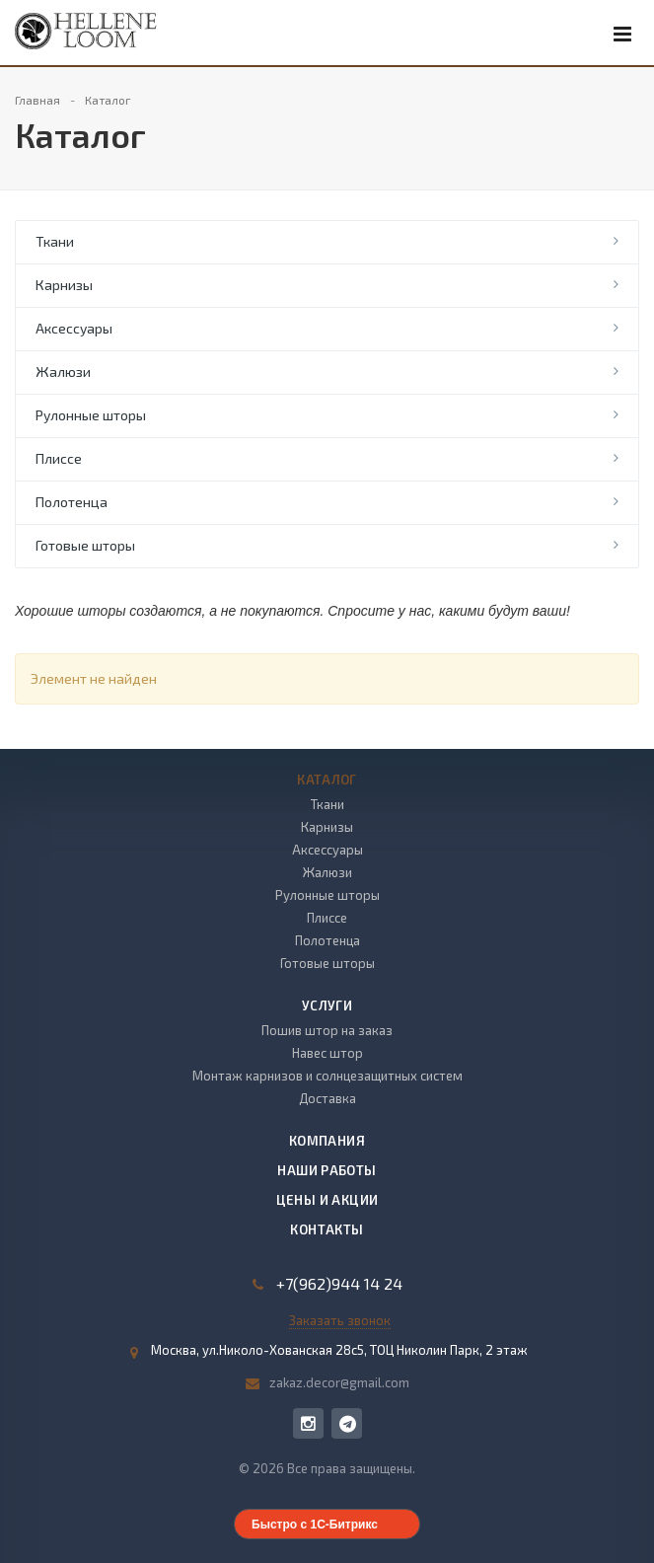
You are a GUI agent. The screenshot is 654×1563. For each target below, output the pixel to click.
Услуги (327, 1005)
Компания (327, 1141)
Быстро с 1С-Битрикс (315, 1524)
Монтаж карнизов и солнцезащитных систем (327, 1075)
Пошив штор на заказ (327, 1030)
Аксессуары (74, 328)
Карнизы (64, 284)
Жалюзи (63, 371)
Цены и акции (327, 1200)
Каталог (327, 779)
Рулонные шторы (91, 415)
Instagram (308, 1423)
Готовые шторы (85, 545)
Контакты (326, 1229)
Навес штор (327, 1053)
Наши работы (326, 1170)
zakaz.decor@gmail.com (339, 1382)
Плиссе (59, 458)
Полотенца (72, 501)
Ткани (55, 241)
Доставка (327, 1098)
